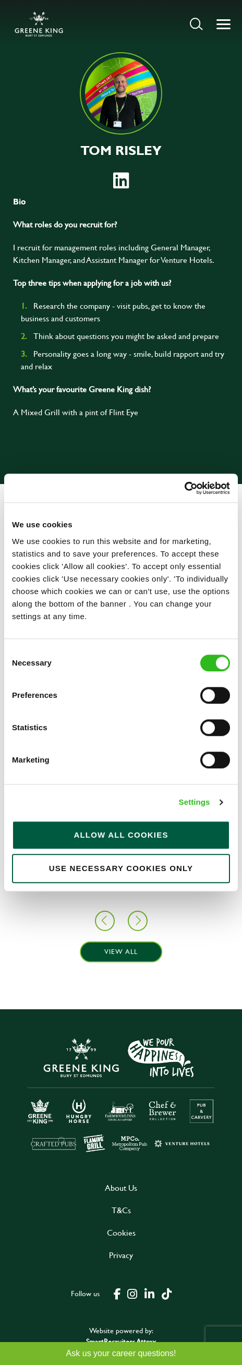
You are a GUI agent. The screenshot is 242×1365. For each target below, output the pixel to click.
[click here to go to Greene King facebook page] (117, 1293)
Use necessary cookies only (121, 868)
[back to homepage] (38, 24)
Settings (194, 802)
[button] (196, 24)
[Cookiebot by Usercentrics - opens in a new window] (184, 488)
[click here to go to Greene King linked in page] (149, 1293)
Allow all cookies (121, 834)
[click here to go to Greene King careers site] (121, 1094)
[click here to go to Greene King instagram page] (132, 1293)
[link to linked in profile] (121, 181)
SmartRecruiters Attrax (121, 1341)
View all (121, 951)
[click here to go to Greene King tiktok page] (166, 1293)
